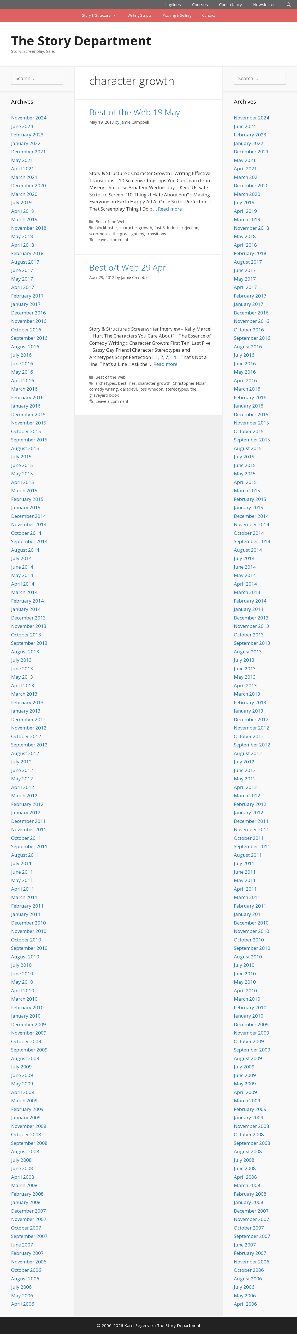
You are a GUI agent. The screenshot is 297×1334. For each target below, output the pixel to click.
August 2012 (25, 753)
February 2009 (27, 1109)
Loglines (173, 4)
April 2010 (22, 990)
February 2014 (27, 601)
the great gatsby (128, 233)
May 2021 (22, 160)
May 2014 (22, 575)
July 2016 (21, 355)
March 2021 (24, 177)
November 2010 (28, 931)
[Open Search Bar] (289, 4)
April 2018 (22, 245)
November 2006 (28, 1261)
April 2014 (22, 584)
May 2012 (22, 778)
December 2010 (28, 923)
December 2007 (28, 1211)
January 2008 (26, 1202)
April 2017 (22, 287)
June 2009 (22, 1075)
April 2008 (22, 1177)
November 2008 (28, 1126)
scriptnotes (99, 233)
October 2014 (26, 533)
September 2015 (29, 439)
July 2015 (21, 456)
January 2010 (26, 1016)
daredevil (128, 389)
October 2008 (26, 1134)
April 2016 (22, 380)
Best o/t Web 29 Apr (127, 267)
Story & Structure (102, 15)
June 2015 (22, 465)
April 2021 (22, 168)
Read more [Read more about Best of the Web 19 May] (170, 209)
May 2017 (22, 279)
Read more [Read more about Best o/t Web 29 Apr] (165, 364)
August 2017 (25, 262)
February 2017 (27, 296)
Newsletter (264, 4)
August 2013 (25, 651)
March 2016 (24, 389)
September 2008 (29, 1143)
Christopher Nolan (190, 383)
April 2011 (22, 889)
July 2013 (21, 660)
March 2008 (24, 1185)
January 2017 (26, 304)
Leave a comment (111, 239)
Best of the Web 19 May (134, 112)
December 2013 (28, 617)
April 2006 (22, 1304)
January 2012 (26, 812)
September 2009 (29, 1049)
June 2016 (22, 363)
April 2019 (22, 211)
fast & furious (167, 227)
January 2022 (26, 143)
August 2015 (25, 448)
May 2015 (22, 473)
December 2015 (28, 414)
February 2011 (27, 906)
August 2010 (25, 956)
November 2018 (28, 228)
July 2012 (21, 761)
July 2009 (21, 1066)
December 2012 (28, 719)
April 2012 (22, 787)
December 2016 (28, 312)
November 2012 (28, 728)
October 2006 (26, 1270)
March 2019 (24, 219)
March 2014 (24, 592)
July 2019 (21, 202)
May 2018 (22, 236)
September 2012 (29, 744)
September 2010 (29, 948)
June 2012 (22, 770)
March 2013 (24, 694)
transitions (156, 233)
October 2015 (26, 431)
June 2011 (22, 872)
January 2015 (26, 507)
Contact (208, 15)
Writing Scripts (140, 15)
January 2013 (26, 711)
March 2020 (24, 194)
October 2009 (26, 1041)
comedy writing (103, 389)
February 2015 (27, 499)
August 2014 (25, 550)
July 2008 (21, 1160)
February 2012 (27, 804)
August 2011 (25, 855)
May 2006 (22, 1295)
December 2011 (28, 821)
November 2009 (28, 1033)
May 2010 (22, 982)
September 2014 (29, 541)
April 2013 (22, 685)
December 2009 (28, 1024)
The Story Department (81, 40)
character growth (136, 227)
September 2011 (29, 846)
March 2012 (24, 795)
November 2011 (28, 829)
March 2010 (24, 999)
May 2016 (22, 372)
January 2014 (26, 609)
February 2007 (27, 1253)
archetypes (105, 383)
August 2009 (25, 1058)
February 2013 (27, 702)
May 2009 (22, 1083)
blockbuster (106, 227)
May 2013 (22, 677)
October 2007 (26, 1228)
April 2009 (22, 1092)
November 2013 (28, 626)
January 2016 (26, 406)
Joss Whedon (151, 389)
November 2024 (28, 117)
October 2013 (26, 634)
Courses (200, 4)
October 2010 (26, 939)
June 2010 (22, 973)
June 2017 (22, 270)
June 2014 (22, 567)
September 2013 (29, 643)
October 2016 (26, 329)
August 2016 (25, 346)
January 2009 (26, 1117)
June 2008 (22, 1168)
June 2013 (22, 668)
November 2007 (28, 1219)
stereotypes (176, 389)
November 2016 (28, 321)
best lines (127, 383)
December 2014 (28, 516)
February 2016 (27, 397)
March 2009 (24, 1100)
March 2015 (24, 490)
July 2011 (21, 863)
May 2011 (22, 880)
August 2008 (25, 1151)
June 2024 (22, 126)
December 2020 (28, 185)
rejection (190, 227)
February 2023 (27, 134)
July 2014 (21, 558)
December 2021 (28, 151)
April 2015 (22, 482)
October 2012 (26, 736)
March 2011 (24, 897)
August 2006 (25, 1278)
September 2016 (29, 338)
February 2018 (27, 253)
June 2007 (22, 1244)
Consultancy (230, 4)
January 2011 (26, 914)
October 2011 (26, 838)
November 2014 (28, 524)
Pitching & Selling (177, 15)
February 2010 (27, 1007)
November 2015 (28, 422)
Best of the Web (110, 221)
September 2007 (29, 1236)
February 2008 (27, 1194)
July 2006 (21, 1287)
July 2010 (21, 965)
